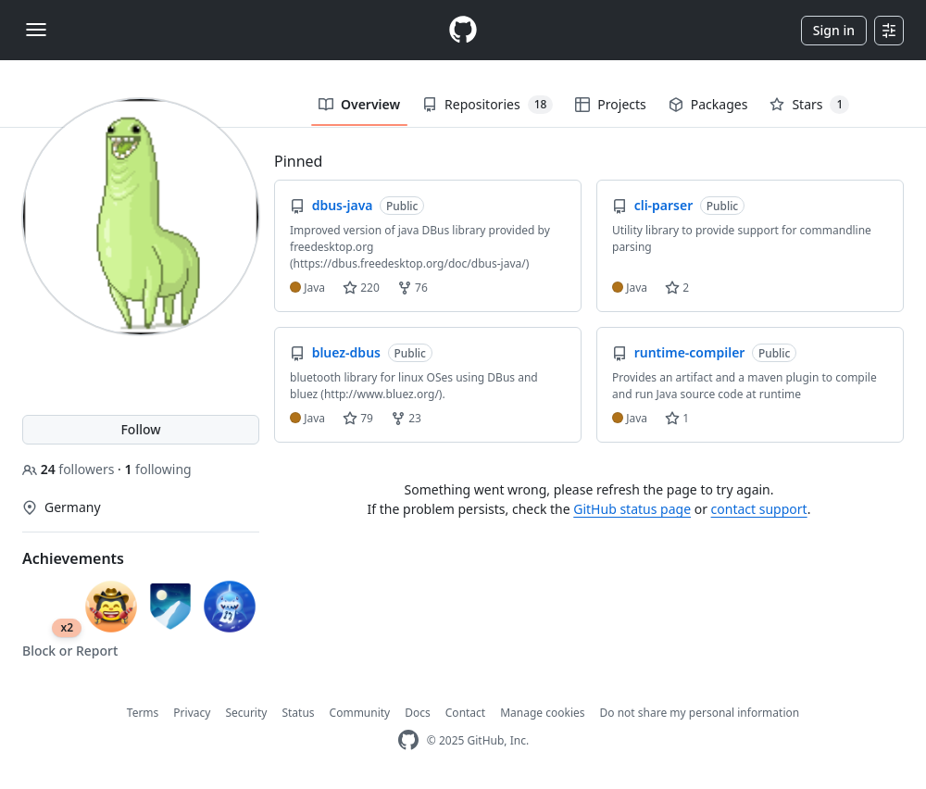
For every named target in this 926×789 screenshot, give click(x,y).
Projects (610, 104)
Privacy (191, 712)
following (157, 469)
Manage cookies (542, 712)
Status (298, 712)
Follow (140, 429)
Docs (418, 712)
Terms (143, 712)
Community (360, 712)
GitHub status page (632, 509)
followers (70, 469)
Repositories (487, 104)
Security (246, 712)
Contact (465, 712)
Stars (809, 104)
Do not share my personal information (700, 712)
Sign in (834, 30)
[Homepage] (463, 30)
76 (412, 287)
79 (358, 418)
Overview (359, 104)
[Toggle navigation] (36, 30)
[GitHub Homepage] (408, 740)
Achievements (73, 558)
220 (361, 287)
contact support (759, 509)
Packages (708, 104)
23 (406, 418)
